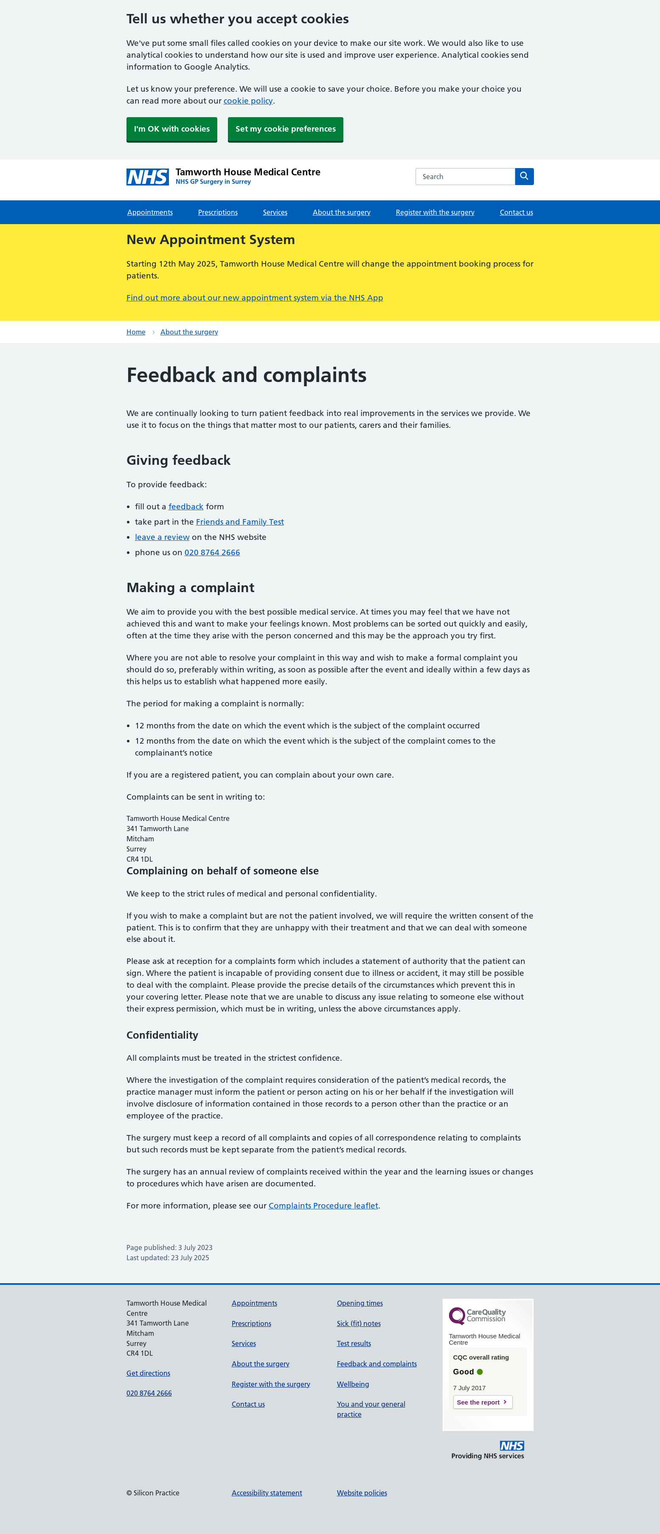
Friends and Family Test (240, 522)
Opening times (360, 1303)
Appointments (150, 212)
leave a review (162, 537)
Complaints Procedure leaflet (323, 1206)
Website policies (362, 1493)
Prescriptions (218, 212)
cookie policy (248, 101)
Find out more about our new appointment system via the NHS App (254, 298)
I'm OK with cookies (172, 129)
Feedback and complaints (377, 1364)
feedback (186, 506)
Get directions (148, 1373)
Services (275, 212)
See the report (478, 1402)
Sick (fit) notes (359, 1323)
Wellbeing (353, 1384)
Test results (354, 1343)
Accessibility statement (267, 1493)
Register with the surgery (435, 212)
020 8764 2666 (212, 552)
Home (136, 332)
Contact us (516, 212)
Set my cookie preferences (286, 129)
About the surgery (342, 212)
